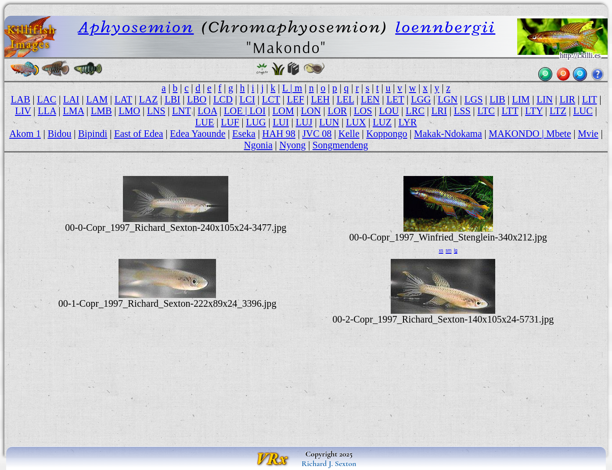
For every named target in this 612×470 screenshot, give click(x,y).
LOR (337, 110)
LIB (497, 99)
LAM (97, 99)
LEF (295, 99)
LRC (415, 110)
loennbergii (445, 27)
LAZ (148, 99)
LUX (356, 122)
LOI (257, 110)
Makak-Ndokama (448, 133)
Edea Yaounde (198, 133)
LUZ (382, 122)
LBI (172, 99)
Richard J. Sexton (329, 463)
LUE (204, 122)
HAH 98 (278, 133)
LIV (23, 110)
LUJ (304, 122)
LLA (47, 110)
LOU (389, 110)
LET (395, 99)
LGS (473, 99)
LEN (370, 99)
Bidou (60, 133)
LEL (345, 99)
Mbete (558, 133)
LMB (101, 110)
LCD (223, 99)
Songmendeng (340, 145)
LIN (544, 99)
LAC (46, 99)
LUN (329, 122)
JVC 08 (316, 133)
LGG (421, 99)
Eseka (244, 133)
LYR (407, 122)
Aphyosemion (136, 27)
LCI (247, 99)
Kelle (349, 133)
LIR (568, 99)
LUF (230, 122)
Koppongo (386, 133)
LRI (439, 110)
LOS (363, 110)
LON (310, 110)
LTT (509, 110)
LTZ (558, 110)
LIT (589, 99)
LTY (534, 110)
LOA (207, 110)
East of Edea (138, 133)
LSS (462, 110)
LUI (281, 122)
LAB (20, 99)
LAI (71, 99)
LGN (447, 99)
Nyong (292, 145)
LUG (256, 122)
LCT (271, 99)
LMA (73, 110)
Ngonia (258, 145)
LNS (156, 110)
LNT (181, 110)
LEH (320, 99)
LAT (123, 99)
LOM (283, 110)
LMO (129, 110)
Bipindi (92, 133)
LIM (521, 99)
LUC (583, 110)
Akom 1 (25, 133)
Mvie (588, 133)
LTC (486, 110)
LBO (196, 99)
